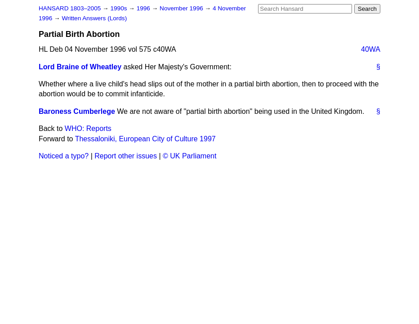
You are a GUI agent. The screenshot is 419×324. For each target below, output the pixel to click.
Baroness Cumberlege (77, 111)
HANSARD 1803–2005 (70, 8)
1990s (119, 8)
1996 (144, 8)
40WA (370, 49)
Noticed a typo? (64, 156)
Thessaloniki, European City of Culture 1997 (145, 139)
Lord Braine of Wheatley (80, 67)
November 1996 (182, 8)
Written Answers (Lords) (94, 18)
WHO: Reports (88, 128)
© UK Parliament (189, 156)
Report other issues (125, 156)
